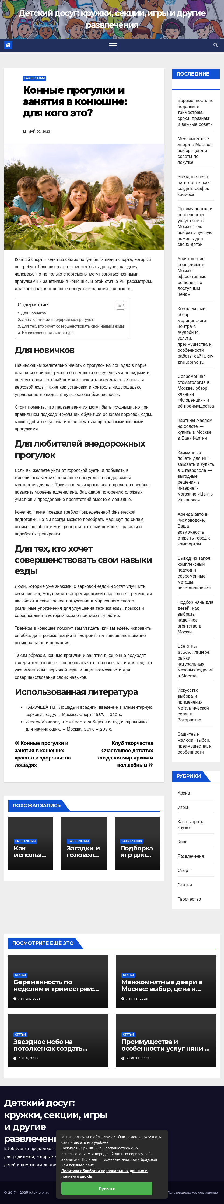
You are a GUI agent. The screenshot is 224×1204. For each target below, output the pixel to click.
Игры (183, 807)
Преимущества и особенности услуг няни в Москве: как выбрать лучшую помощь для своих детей (195, 226)
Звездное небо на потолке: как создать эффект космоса (47, 1048)
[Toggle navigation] (113, 45)
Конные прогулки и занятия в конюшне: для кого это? (75, 101)
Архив (184, 793)
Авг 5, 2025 (28, 1058)
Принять (107, 1188)
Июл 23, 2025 (138, 1058)
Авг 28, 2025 (30, 998)
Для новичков (33, 313)
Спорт (184, 870)
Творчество (189, 899)
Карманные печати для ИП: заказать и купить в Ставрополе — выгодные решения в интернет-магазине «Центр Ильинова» (196, 476)
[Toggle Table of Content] (118, 305)
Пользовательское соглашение (192, 1193)
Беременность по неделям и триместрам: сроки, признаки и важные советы (196, 112)
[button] (216, 45)
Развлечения (34, 78)
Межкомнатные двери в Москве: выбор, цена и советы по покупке (195, 150)
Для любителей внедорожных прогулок (57, 319)
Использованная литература (48, 333)
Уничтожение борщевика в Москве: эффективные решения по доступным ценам (192, 276)
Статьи (185, 884)
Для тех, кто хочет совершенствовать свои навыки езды (73, 326)
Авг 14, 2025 (137, 998)
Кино (183, 842)
